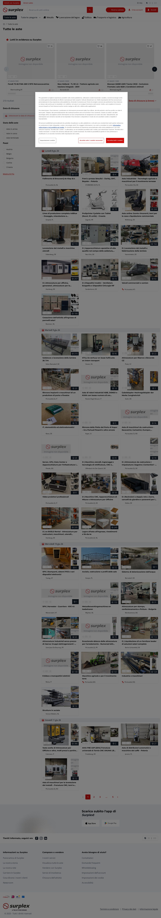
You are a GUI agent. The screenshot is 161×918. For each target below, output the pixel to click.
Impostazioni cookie (47, 140)
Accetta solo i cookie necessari (91, 140)
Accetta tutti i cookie (115, 140)
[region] (81, 119)
